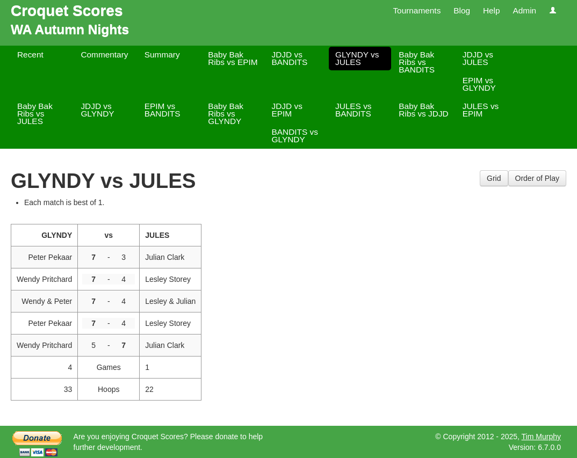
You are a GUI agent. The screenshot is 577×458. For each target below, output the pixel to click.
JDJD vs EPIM (287, 109)
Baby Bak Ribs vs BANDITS (417, 62)
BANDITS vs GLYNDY (295, 135)
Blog (461, 10)
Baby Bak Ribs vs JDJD (423, 109)
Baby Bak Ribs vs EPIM (232, 58)
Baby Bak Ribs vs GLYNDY (225, 113)
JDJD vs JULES (478, 58)
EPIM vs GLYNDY (479, 84)
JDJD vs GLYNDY (97, 109)
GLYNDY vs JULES (357, 58)
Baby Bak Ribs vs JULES (35, 113)
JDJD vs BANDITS (290, 58)
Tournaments (417, 10)
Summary (162, 54)
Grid (494, 178)
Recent (30, 54)
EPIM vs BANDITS (163, 109)
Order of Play (537, 178)
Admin (524, 10)
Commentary (104, 54)
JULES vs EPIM (481, 109)
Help (491, 10)
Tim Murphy (541, 436)
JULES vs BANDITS (353, 109)
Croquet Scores (67, 10)
